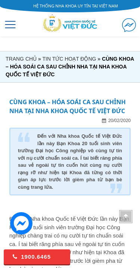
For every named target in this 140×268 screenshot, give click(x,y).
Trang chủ (21, 59)
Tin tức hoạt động (69, 59)
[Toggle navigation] (10, 24)
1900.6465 (31, 256)
